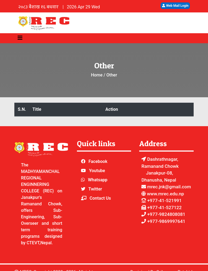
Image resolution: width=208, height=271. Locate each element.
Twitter (95, 189)
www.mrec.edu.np (165, 193)
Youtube (97, 170)
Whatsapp (98, 179)
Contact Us (100, 198)
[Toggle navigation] (20, 38)
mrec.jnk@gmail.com (166, 186)
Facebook (98, 161)
